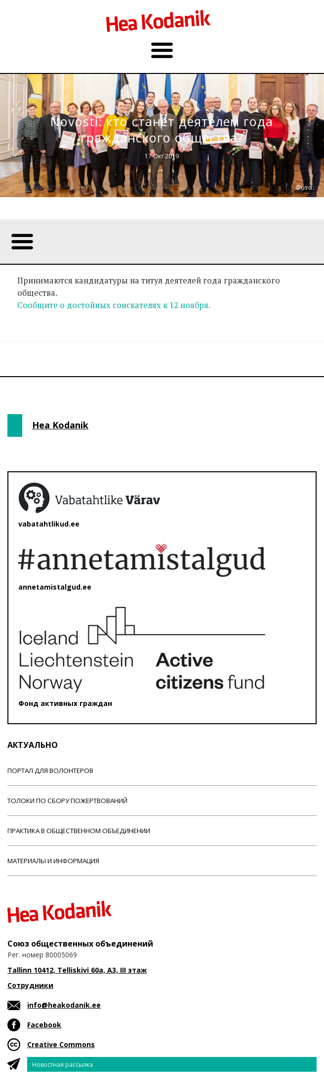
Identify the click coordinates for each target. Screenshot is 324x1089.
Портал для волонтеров (50, 770)
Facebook (44, 1024)
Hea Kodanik (60, 425)
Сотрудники (30, 985)
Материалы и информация (53, 860)
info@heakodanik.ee (64, 1005)
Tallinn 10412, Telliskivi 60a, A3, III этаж (77, 970)
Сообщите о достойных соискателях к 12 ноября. (113, 305)
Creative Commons (61, 1044)
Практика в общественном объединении (78, 830)
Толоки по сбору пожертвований (67, 800)
